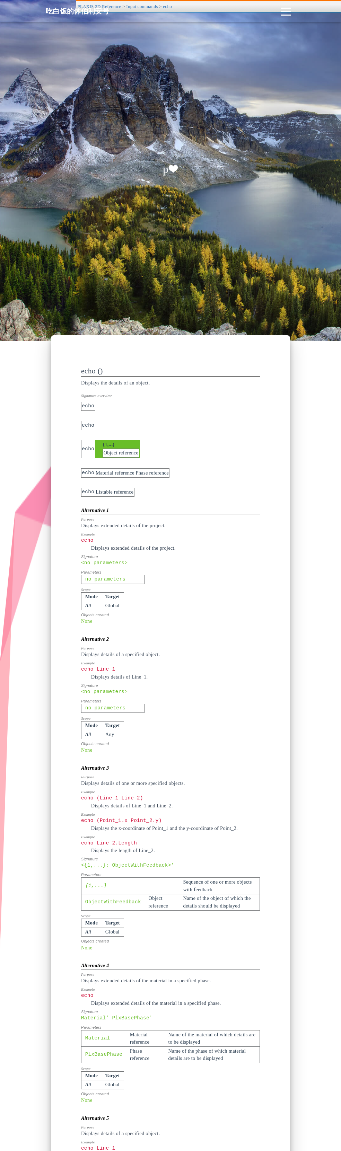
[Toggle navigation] (286, 11)
